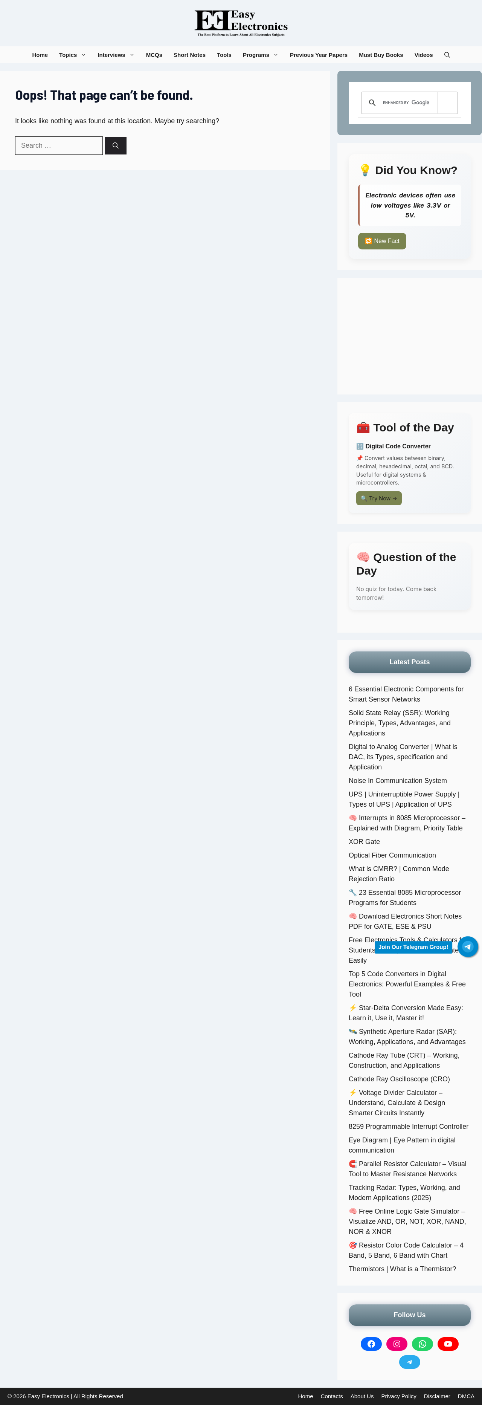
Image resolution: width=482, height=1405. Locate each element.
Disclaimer (437, 1396)
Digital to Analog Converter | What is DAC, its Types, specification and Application (403, 757)
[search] (408, 102)
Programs (263, 54)
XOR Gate (364, 841)
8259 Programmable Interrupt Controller (408, 1126)
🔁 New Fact (382, 241)
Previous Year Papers (319, 55)
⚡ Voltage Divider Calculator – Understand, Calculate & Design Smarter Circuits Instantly (397, 1103)
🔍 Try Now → (379, 498)
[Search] (116, 145)
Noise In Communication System (398, 780)
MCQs (154, 55)
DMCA (466, 1396)
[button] (447, 54)
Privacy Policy (398, 1396)
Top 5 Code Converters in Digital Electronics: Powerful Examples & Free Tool (407, 984)
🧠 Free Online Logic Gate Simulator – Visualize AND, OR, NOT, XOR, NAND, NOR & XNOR (407, 1221)
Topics (75, 54)
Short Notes (190, 55)
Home (40, 55)
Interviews (119, 54)
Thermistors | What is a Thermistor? (402, 1269)
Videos (424, 55)
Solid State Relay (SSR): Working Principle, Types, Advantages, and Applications (400, 723)
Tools (224, 55)
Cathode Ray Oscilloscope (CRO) (399, 1079)
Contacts (332, 1396)
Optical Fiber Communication (392, 855)
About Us (362, 1396)
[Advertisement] (410, 336)
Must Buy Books (381, 55)
